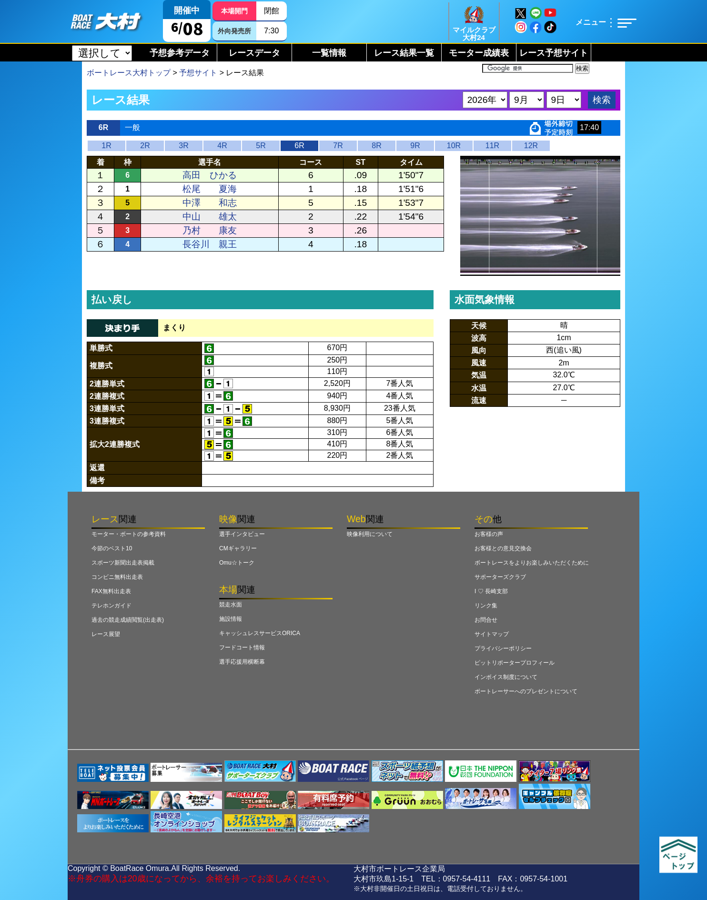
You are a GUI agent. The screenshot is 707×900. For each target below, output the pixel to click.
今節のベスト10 (111, 548)
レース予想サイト (553, 53)
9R (415, 146)
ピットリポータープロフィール (515, 662)
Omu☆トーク (236, 562)
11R (492, 146)
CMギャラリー (238, 548)
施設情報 (230, 619)
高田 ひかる (209, 175)
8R (376, 146)
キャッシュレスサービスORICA (259, 633)
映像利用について (370, 534)
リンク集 (486, 605)
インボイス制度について (506, 677)
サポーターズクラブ (500, 577)
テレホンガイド (111, 605)
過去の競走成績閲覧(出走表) (127, 620)
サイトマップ (492, 634)
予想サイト (198, 73)
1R (106, 146)
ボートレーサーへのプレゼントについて (526, 691)
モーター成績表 (479, 53)
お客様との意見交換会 (503, 548)
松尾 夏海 (209, 189)
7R (338, 146)
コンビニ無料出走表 (117, 577)
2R (145, 146)
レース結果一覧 (404, 53)
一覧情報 (329, 53)
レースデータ (254, 53)
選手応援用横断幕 (242, 661)
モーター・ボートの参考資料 (128, 534)
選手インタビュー (242, 534)
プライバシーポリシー (503, 648)
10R (454, 146)
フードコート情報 (242, 647)
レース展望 (105, 634)
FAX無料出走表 (111, 591)
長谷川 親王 (209, 244)
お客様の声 (489, 534)
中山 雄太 (209, 217)
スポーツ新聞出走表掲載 (122, 562)
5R (260, 146)
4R (222, 146)
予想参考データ (180, 53)
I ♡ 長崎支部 (491, 591)
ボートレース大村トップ (129, 73)
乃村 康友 (209, 230)
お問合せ (486, 620)
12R (531, 146)
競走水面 (230, 604)
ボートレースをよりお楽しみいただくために (532, 562)
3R (183, 146)
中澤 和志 (209, 203)
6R (299, 146)
